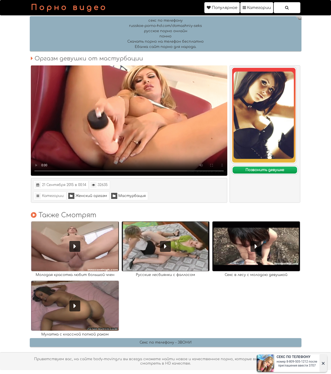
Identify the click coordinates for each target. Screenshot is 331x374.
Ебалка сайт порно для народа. (165, 47)
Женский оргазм (87, 196)
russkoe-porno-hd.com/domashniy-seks (165, 26)
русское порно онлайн (165, 31)
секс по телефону (165, 21)
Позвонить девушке (264, 170)
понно (165, 36)
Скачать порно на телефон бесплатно (165, 42)
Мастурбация (128, 196)
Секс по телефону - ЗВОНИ (166, 342)
